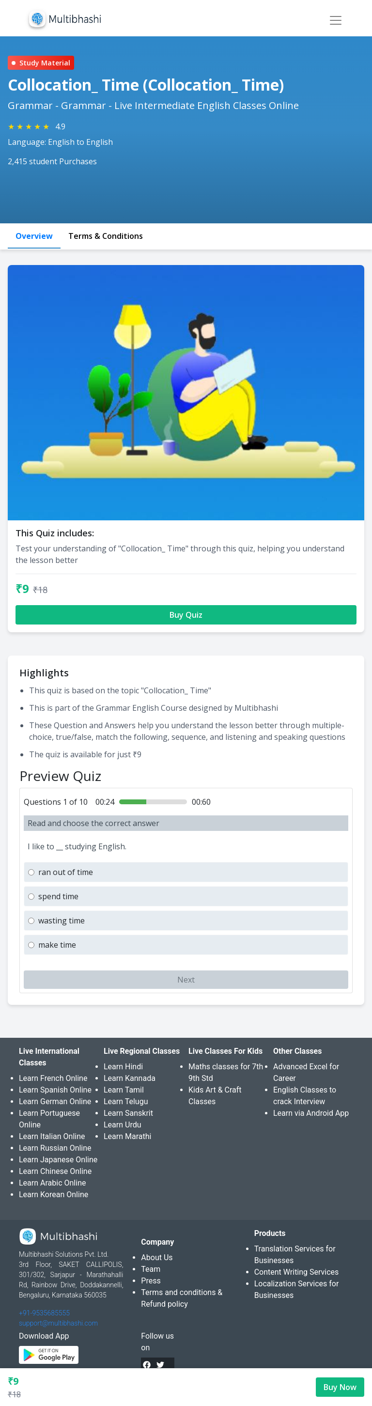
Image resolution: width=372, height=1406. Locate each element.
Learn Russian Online (55, 1148)
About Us (156, 1257)
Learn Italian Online (52, 1136)
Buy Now (340, 1387)
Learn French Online (53, 1078)
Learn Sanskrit (128, 1113)
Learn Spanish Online (55, 1089)
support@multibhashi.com (58, 1323)
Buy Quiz (186, 614)
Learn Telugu (126, 1101)
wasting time (61, 920)
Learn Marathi (127, 1136)
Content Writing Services (296, 1272)
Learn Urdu (122, 1124)
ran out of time (65, 872)
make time (57, 944)
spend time (58, 896)
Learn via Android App (311, 1113)
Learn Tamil (124, 1089)
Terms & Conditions (105, 236)
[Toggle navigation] (336, 20)
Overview (34, 236)
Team (150, 1269)
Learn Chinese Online (55, 1171)
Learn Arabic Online (52, 1182)
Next (186, 979)
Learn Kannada (129, 1078)
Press (150, 1280)
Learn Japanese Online (58, 1159)
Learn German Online (55, 1101)
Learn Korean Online (53, 1194)
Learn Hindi (123, 1066)
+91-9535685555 (44, 1313)
